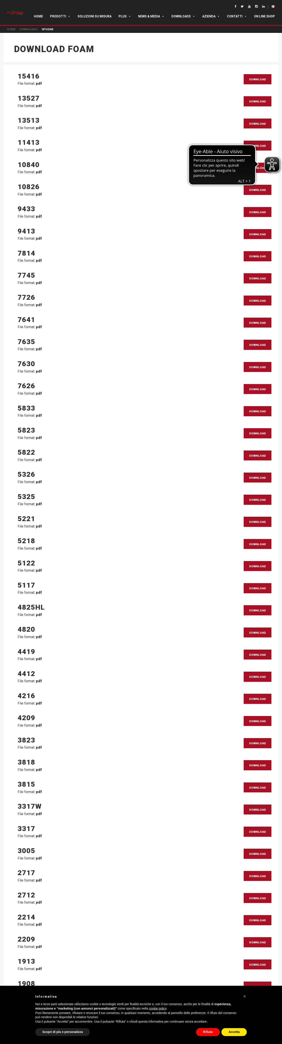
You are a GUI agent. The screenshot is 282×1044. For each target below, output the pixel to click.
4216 (26, 696)
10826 (29, 187)
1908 (26, 983)
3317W (30, 806)
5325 (26, 496)
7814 (26, 253)
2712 (26, 895)
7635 (26, 341)
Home (38, 16)
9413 (26, 231)
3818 (26, 762)
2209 (26, 939)
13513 (29, 120)
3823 (26, 740)
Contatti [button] (237, 16)
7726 (26, 297)
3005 (26, 850)
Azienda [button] (211, 16)
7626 (26, 386)
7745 (26, 275)
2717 (26, 873)
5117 (26, 585)
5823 (26, 430)
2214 (26, 917)
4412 (26, 673)
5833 (26, 408)
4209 (26, 718)
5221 (26, 518)
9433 (26, 209)
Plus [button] (125, 16)
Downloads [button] (183, 16)
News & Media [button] (151, 16)
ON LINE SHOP (264, 16)
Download (257, 79)
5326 (26, 474)
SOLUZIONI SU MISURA (94, 16)
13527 (29, 98)
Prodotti (60, 16)
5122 (26, 563)
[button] (244, 996)
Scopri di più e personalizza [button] (62, 1032)
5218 (26, 541)
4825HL (31, 607)
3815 (26, 784)
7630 (26, 364)
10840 (29, 164)
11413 (29, 142)
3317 (26, 828)
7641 (26, 319)
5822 (26, 452)
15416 (29, 76)
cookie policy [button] (157, 1008)
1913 (26, 961)
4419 (26, 651)
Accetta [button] (234, 1032)
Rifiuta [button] (208, 1032)
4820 (26, 629)
